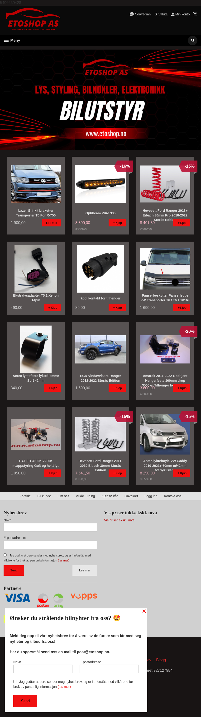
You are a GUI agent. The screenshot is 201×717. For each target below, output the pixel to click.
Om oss (63, 496)
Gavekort (131, 496)
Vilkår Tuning (85, 496)
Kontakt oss (172, 496)
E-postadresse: (15, 538)
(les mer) (63, 560)
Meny (12, 40)
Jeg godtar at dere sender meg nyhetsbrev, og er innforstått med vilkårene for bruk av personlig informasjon (73, 684)
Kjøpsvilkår (109, 496)
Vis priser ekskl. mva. (119, 520)
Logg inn (151, 496)
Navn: (8, 520)
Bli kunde (44, 496)
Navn (42, 666)
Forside (25, 496)
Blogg (161, 660)
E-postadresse (109, 666)
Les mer (84, 570)
